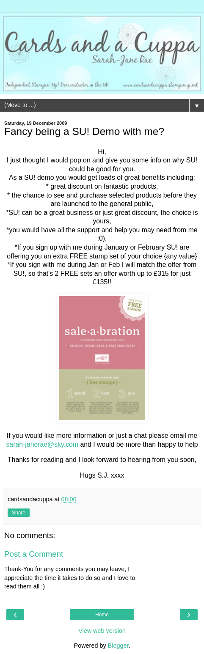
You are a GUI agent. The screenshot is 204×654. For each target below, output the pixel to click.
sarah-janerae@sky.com (42, 444)
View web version (102, 630)
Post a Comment (33, 554)
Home (102, 615)
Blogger (118, 645)
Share (18, 513)
